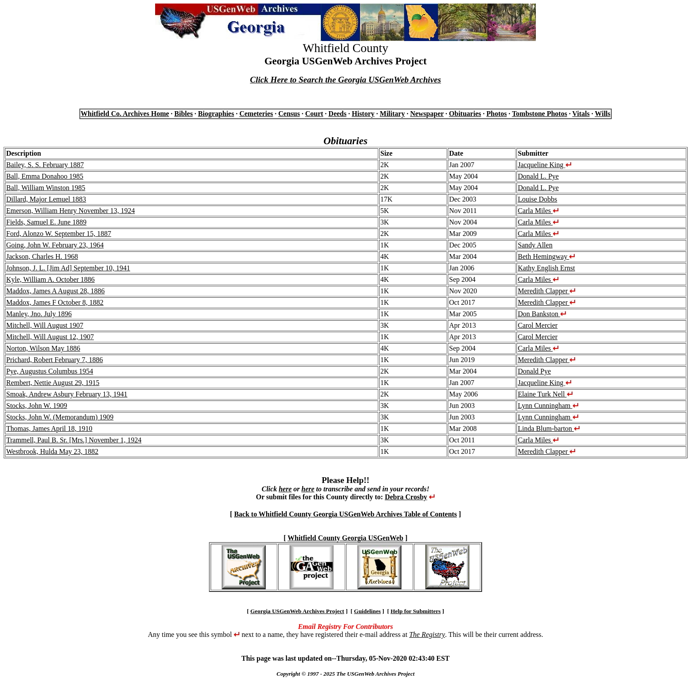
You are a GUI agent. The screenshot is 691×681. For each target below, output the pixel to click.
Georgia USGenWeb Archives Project (297, 611)
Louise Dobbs (537, 199)
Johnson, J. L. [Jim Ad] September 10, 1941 (68, 268)
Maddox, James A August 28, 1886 (55, 291)
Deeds (337, 113)
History (363, 113)
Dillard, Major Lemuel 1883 (46, 199)
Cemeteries (256, 113)
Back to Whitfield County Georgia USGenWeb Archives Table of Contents (345, 514)
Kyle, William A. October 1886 (50, 279)
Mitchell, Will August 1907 (44, 325)
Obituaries (465, 113)
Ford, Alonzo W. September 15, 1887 (58, 233)
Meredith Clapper (547, 291)
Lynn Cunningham (548, 405)
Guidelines (367, 611)
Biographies (216, 113)
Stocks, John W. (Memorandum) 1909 (60, 417)
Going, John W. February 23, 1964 (55, 245)
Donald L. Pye (538, 176)
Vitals (581, 113)
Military (392, 113)
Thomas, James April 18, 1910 (49, 428)
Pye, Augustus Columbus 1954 (49, 371)
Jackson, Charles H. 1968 (42, 256)
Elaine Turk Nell (545, 394)
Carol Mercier (537, 325)
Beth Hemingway (546, 256)
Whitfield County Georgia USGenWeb (346, 538)
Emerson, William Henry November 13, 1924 (70, 210)
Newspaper (427, 113)
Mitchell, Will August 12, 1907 (50, 336)
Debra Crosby (406, 497)
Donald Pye (534, 371)
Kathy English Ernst (546, 268)
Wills (602, 113)
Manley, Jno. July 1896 (39, 314)
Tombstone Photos (539, 113)
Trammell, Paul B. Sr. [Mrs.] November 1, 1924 (73, 440)
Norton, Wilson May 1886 (43, 348)
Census (289, 113)
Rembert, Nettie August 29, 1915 (53, 382)
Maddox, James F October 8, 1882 (55, 302)
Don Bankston (542, 314)
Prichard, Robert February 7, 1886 (54, 359)
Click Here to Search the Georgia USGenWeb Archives (345, 79)
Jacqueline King (545, 164)
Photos (497, 113)
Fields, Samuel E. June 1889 (46, 222)
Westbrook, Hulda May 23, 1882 (52, 451)
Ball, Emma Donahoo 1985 (44, 176)
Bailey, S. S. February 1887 (45, 164)
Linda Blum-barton (549, 428)
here (285, 489)
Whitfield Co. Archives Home (125, 113)
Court (314, 113)
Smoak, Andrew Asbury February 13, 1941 (66, 394)
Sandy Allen (535, 245)
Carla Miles (538, 210)
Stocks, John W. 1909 (36, 405)
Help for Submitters (415, 611)
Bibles (184, 113)
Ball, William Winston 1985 (45, 187)
